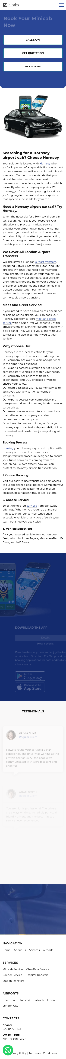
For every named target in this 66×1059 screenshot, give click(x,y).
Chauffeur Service (37, 969)
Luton (51, 1000)
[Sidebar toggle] (61, 5)
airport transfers (45, 261)
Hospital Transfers (37, 975)
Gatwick (38, 1000)
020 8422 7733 (12, 1029)
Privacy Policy (18, 1053)
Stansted (24, 1000)
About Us (20, 950)
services (32, 505)
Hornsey (45, 163)
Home (7, 950)
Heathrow (9, 1000)
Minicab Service (13, 969)
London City (10, 1005)
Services (34, 950)
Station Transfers (13, 980)
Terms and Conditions (43, 1053)
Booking (8, 448)
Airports (48, 950)
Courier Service (12, 975)
